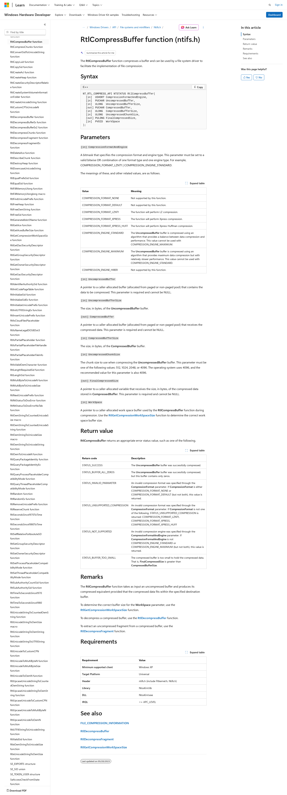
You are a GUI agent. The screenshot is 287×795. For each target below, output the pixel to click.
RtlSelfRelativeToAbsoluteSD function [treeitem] (26, 536)
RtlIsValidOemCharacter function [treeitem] (28, 364)
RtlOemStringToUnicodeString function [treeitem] (27, 447)
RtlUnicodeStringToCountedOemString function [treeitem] (29, 615)
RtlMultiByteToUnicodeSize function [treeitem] (25, 388)
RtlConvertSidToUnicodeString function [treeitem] (27, 54)
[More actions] (203, 27)
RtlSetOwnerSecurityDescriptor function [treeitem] (27, 556)
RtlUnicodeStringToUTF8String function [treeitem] (27, 644)
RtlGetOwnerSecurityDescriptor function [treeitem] (28, 267)
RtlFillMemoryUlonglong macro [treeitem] (27, 194)
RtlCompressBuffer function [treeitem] (26, 41)
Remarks (247, 48)
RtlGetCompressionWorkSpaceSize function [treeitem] (29, 238)
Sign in (279, 4)
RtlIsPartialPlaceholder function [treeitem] (27, 340)
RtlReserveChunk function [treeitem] (24, 509)
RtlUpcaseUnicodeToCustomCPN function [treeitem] (28, 703)
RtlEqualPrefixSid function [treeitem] (24, 178)
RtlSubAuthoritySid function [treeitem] (26, 587)
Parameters (249, 39)
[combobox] (25, 32)
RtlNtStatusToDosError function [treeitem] (28, 400)
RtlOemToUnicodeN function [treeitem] (26, 454)
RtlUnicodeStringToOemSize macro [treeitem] (26, 624)
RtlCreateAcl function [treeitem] (22, 72)
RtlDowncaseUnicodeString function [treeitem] (25, 171)
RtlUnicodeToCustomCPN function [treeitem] (24, 653)
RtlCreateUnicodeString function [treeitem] (28, 102)
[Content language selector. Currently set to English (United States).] (21, 790)
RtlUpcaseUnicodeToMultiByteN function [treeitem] (28, 712)
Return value (250, 44)
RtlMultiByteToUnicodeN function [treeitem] (29, 380)
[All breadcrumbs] (83, 27)
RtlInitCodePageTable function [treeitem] (27, 289)
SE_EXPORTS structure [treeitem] (22, 764)
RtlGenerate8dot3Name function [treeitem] (28, 220)
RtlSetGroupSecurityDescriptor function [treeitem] (27, 546)
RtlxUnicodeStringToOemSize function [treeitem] (26, 756)
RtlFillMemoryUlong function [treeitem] (26, 188)
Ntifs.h (157, 27)
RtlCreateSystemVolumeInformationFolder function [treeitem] (28, 95)
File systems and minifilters (135, 27)
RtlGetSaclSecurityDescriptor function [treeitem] (26, 277)
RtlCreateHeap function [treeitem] (23, 77)
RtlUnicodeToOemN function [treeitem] (26, 675)
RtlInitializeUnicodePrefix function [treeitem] (29, 305)
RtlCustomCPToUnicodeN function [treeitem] (24, 109)
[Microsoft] (6, 5)
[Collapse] (45, 24)
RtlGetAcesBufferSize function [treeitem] (27, 230)
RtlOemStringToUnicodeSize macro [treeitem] (26, 437)
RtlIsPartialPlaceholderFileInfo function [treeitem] (26, 357)
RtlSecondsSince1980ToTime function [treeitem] (26, 527)
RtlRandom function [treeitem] (21, 493)
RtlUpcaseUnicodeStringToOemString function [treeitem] (29, 693)
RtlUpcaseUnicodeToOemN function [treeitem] (25, 722)
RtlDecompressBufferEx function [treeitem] (28, 122)
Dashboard (274, 14)
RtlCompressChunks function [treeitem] (26, 47)
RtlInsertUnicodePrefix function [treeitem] (27, 315)
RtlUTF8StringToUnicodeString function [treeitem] (27, 732)
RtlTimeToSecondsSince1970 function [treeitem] (26, 595)
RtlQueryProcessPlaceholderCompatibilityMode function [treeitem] (29, 477)
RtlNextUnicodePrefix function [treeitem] (27, 395)
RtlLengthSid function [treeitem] (22, 375)
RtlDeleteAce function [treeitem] (22, 153)
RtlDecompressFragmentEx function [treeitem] (25, 145)
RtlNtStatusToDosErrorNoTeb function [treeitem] (26, 408)
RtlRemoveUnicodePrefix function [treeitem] (29, 504)
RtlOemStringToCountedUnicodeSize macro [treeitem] (29, 418)
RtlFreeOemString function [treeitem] (25, 209)
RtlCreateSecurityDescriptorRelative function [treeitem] (29, 85)
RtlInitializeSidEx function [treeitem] (24, 299)
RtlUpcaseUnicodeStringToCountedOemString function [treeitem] (29, 683)
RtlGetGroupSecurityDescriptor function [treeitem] (27, 257)
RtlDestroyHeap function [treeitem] (24, 163)
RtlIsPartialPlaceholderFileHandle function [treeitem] (28, 347)
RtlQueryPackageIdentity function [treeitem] (29, 459)
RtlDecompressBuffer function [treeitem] (27, 117)
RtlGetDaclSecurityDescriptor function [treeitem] (26, 248)
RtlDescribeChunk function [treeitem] (25, 158)
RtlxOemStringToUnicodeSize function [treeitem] (26, 747)
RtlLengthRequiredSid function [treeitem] (27, 370)
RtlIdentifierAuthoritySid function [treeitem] (28, 284)
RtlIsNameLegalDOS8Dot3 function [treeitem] (25, 332)
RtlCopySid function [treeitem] (21, 67)
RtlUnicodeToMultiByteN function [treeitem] (29, 661)
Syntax (247, 34)
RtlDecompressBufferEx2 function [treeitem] (29, 127)
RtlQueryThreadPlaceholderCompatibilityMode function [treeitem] (29, 486)
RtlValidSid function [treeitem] (21, 739)
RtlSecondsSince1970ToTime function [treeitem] (26, 517)
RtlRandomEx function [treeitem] (22, 499)
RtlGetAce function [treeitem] (21, 225)
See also (247, 58)
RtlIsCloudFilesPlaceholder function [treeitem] (24, 323)
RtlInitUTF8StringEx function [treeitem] (26, 310)
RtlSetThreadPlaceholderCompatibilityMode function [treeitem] (29, 575)
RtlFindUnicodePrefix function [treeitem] (26, 199)
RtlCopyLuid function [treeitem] (22, 62)
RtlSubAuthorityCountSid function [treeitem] (29, 582)
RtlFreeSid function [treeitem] (21, 214)
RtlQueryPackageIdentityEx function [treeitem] (25, 467)
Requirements (250, 53)
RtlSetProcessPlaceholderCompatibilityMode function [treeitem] (29, 565)
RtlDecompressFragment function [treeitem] (29, 138)
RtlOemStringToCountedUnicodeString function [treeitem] (29, 427)
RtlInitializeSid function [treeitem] (23, 294)
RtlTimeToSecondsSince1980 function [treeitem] (26, 605)
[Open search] (269, 5)
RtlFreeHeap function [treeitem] (22, 204)
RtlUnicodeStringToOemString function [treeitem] (27, 634)
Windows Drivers (99, 27)
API (114, 27)
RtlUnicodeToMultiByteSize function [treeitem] (25, 668)
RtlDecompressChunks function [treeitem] (28, 132)
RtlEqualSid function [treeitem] (21, 183)
